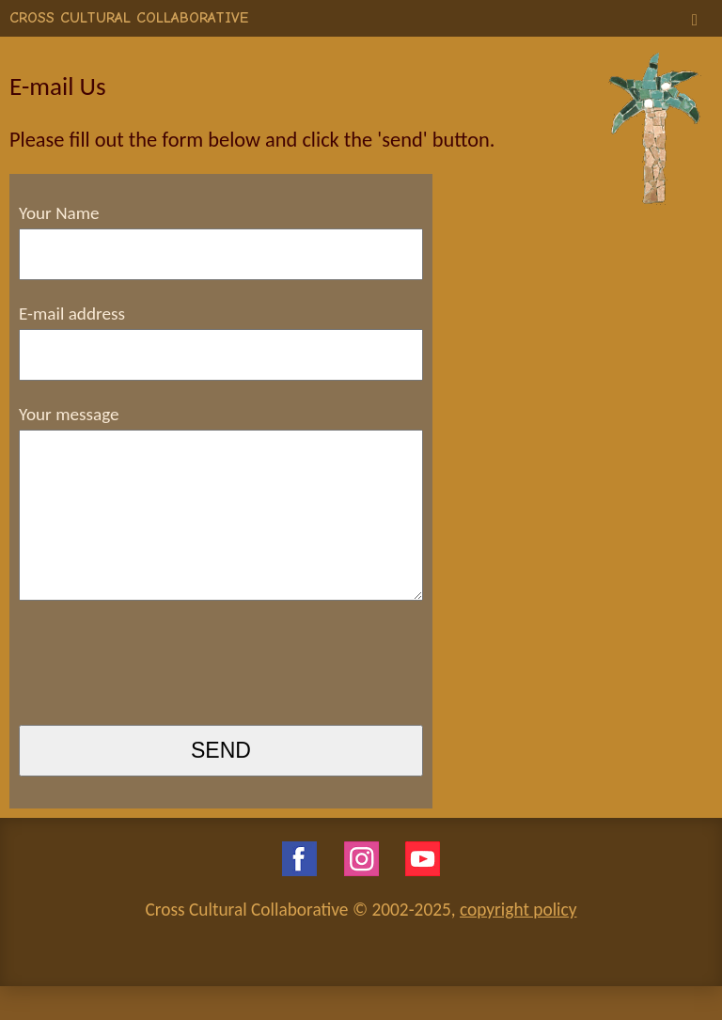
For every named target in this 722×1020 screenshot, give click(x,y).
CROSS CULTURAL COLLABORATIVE (128, 17)
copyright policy (518, 943)
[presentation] (162, 698)
